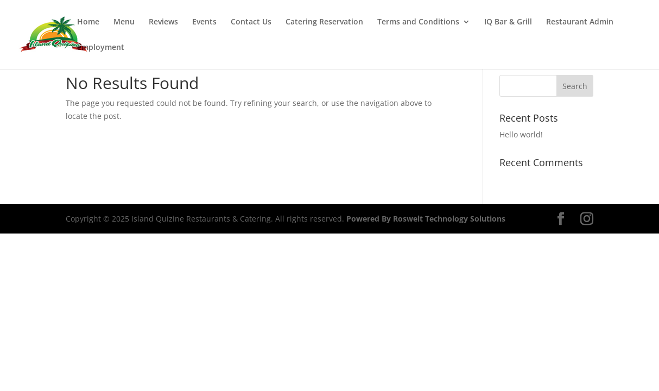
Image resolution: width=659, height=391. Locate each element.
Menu (124, 22)
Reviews (163, 22)
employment (100, 47)
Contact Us (251, 22)
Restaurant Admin (579, 22)
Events (204, 22)
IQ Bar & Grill (508, 22)
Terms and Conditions (418, 22)
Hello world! (521, 134)
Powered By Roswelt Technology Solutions (425, 218)
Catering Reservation (324, 22)
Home (88, 22)
